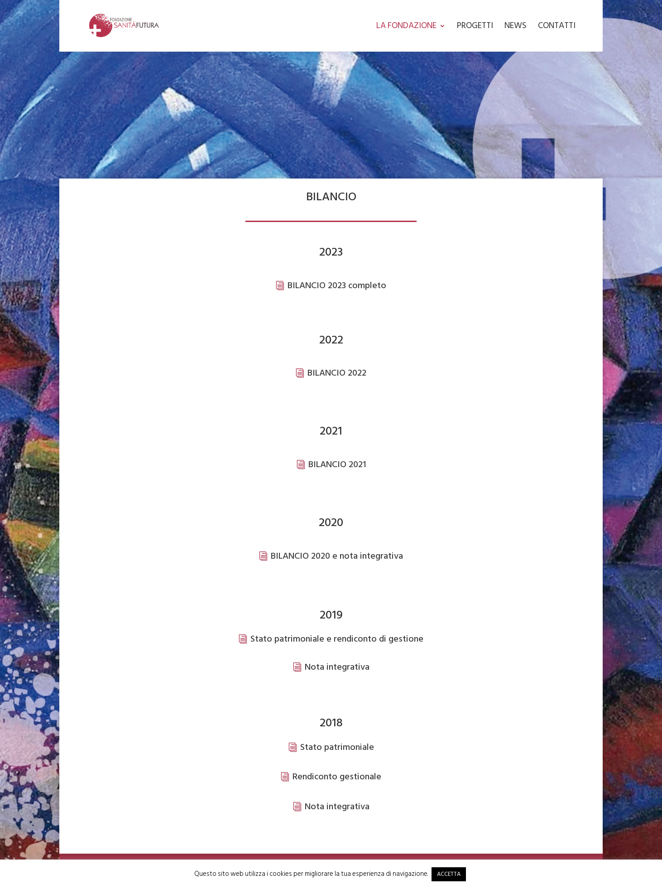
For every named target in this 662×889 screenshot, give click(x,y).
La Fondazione (406, 28)
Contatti (557, 28)
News (515, 28)
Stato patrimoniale (337, 747)
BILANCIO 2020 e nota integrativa (337, 556)
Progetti (475, 28)
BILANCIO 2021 (337, 464)
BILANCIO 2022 (336, 373)
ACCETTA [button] (449, 874)
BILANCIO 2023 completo (337, 285)
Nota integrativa (337, 667)
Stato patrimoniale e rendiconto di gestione (336, 639)
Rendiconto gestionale (337, 776)
